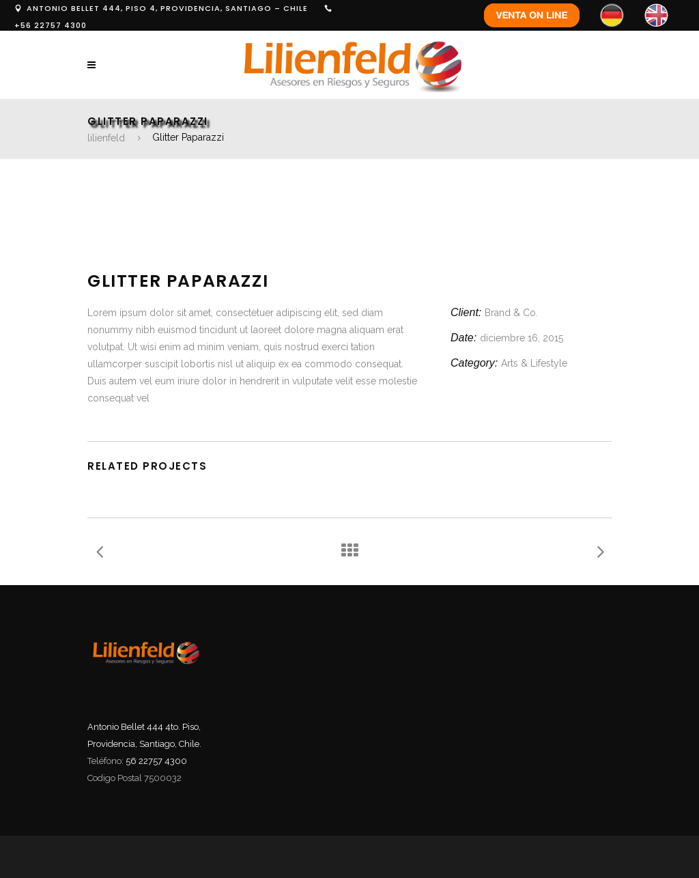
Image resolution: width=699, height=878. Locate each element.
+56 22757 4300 (50, 25)
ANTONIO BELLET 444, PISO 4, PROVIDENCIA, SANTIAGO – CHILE (167, 8)
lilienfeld (106, 138)
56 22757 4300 (156, 761)
